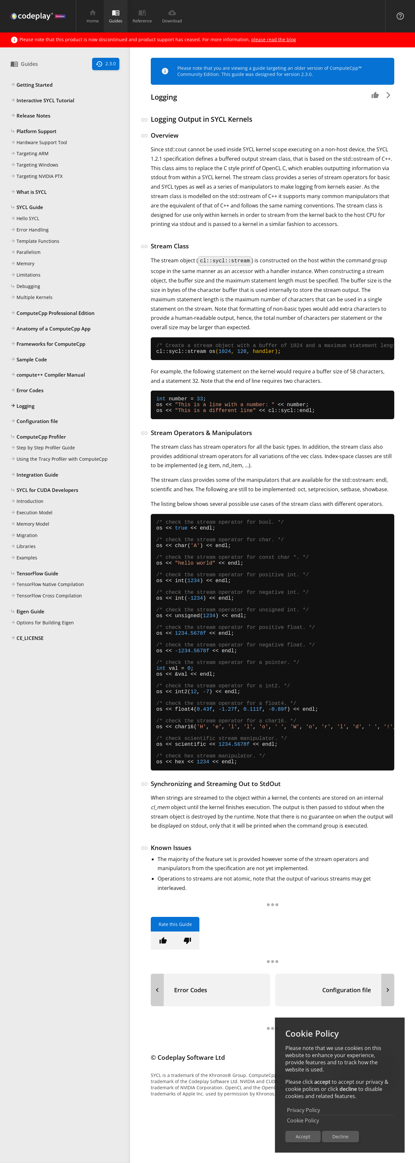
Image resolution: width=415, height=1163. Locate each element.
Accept (303, 1136)
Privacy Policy (303, 1110)
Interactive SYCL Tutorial (42, 100)
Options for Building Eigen (42, 623)
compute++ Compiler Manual (47, 375)
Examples (23, 558)
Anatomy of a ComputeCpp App (50, 328)
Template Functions (34, 241)
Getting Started (31, 85)
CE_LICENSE (26, 638)
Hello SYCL (24, 218)
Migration (24, 535)
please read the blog (273, 39)
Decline (340, 1136)
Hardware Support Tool (38, 142)
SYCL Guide (26, 207)
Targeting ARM (29, 153)
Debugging (25, 286)
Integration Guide (34, 475)
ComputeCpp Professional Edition (52, 313)
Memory (22, 264)
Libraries (23, 546)
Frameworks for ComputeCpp (47, 344)
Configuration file (34, 421)
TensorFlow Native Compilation (47, 584)
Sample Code (28, 359)
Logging (22, 406)
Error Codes (26, 390)
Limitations (25, 275)
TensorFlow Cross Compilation (46, 596)
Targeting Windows (34, 165)
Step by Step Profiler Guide (42, 448)
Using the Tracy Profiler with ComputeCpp (59, 459)
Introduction (26, 501)
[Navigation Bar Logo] (38, 16)
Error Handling (29, 230)
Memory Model (29, 524)
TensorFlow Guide (34, 573)
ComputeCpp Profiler (38, 437)
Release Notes (30, 115)
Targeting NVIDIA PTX (36, 176)
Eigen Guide (27, 611)
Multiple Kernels (31, 297)
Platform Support (33, 131)
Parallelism (25, 252)
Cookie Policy (303, 1120)
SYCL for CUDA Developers (44, 490)
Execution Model (31, 513)
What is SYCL (28, 192)
